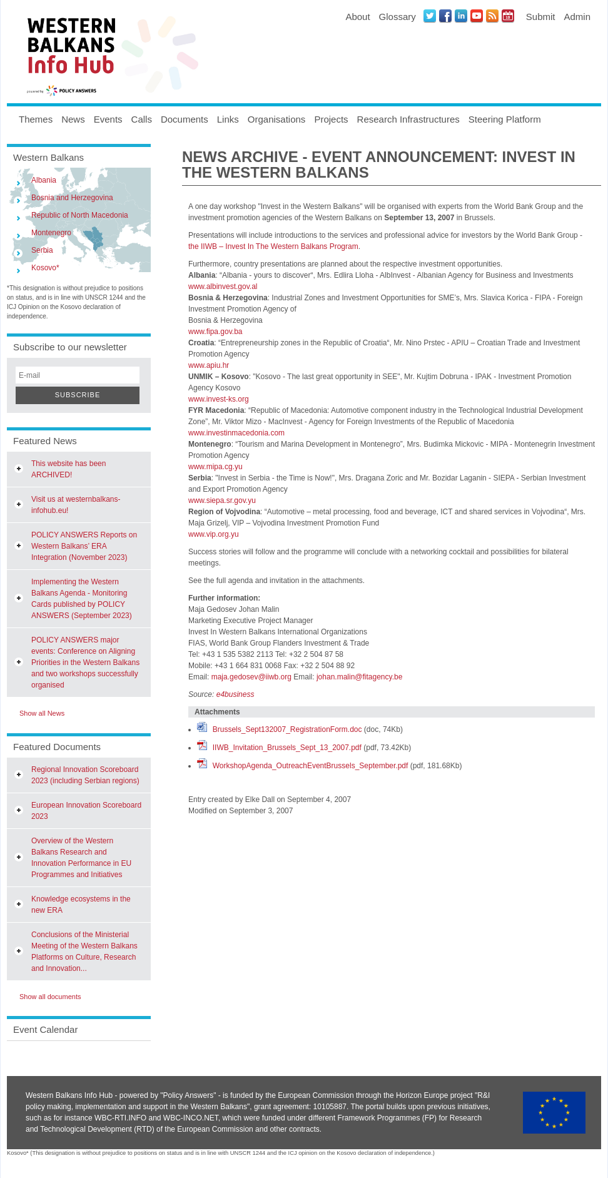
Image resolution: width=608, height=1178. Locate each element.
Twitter (429, 15)
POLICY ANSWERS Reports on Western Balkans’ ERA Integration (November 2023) (84, 546)
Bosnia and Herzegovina (72, 197)
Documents (184, 119)
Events (108, 119)
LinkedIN (461, 15)
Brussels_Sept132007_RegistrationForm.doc (287, 729)
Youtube (476, 15)
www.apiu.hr (208, 365)
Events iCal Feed (508, 15)
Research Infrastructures (408, 119)
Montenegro (51, 232)
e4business (235, 694)
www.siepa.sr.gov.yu (222, 500)
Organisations (277, 119)
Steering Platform (505, 119)
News (73, 119)
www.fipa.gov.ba (215, 331)
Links (228, 119)
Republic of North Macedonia (79, 215)
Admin (577, 16)
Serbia (42, 250)
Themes (36, 119)
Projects (331, 119)
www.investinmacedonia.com (236, 433)
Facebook (445, 15)
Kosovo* (45, 267)
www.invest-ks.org (218, 399)
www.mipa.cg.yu (215, 466)
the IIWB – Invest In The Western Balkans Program (273, 246)
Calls (141, 119)
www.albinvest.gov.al (223, 286)
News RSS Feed (492, 15)
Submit (540, 16)
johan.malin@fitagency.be (359, 677)
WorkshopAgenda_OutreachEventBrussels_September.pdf (310, 765)
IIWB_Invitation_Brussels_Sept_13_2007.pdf (287, 747)
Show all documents (50, 996)
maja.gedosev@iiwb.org (251, 677)
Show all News (41, 713)
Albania (43, 180)
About (357, 16)
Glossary (397, 16)
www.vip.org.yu (213, 534)
